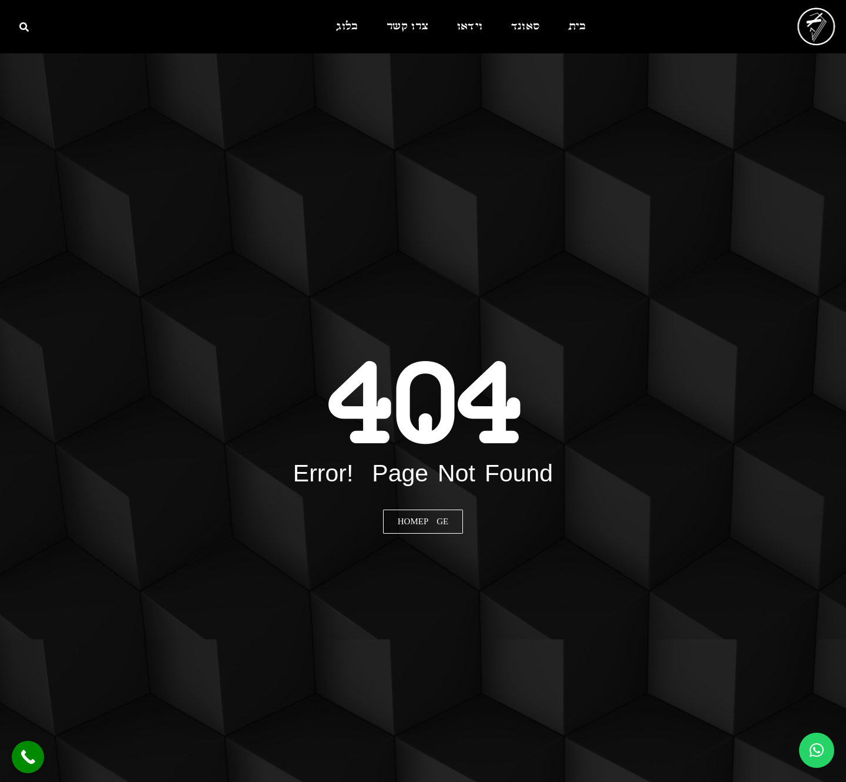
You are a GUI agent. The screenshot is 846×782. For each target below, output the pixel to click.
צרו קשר (408, 26)
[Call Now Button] (28, 757)
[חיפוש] (24, 27)
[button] (816, 750)
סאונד (525, 26)
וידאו (470, 26)
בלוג (347, 26)
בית (577, 26)
